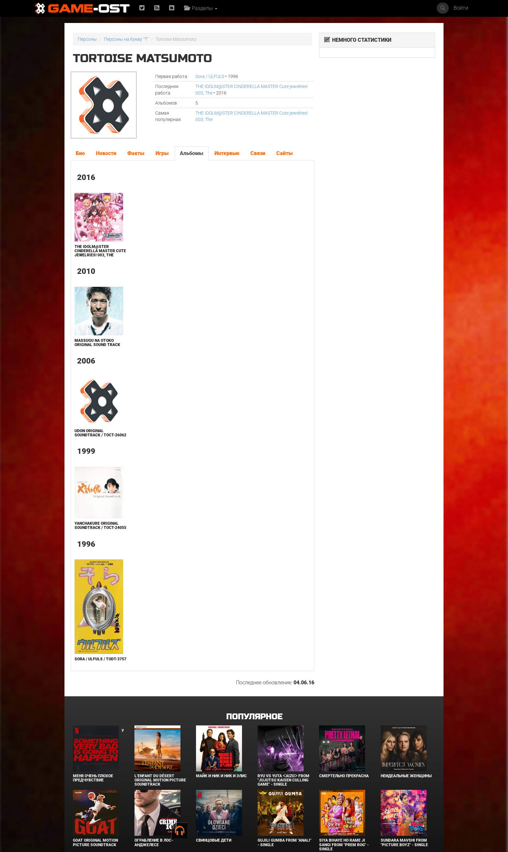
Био (80, 153)
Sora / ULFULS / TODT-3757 (100, 659)
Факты (135, 153)
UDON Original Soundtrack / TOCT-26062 (100, 433)
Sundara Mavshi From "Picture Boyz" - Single (404, 842)
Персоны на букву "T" (126, 39)
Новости (106, 153)
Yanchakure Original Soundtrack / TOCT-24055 (100, 525)
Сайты (284, 153)
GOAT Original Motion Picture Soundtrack (95, 842)
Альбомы (191, 153)
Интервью (226, 153)
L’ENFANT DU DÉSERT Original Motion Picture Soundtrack (160, 780)
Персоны (87, 39)
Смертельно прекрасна (344, 776)
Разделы (200, 8)
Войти (461, 8)
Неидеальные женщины (406, 776)
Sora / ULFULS (209, 76)
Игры (162, 153)
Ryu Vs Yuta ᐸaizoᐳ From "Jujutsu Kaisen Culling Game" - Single (283, 780)
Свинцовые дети (213, 840)
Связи (257, 153)
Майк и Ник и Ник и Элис (221, 776)
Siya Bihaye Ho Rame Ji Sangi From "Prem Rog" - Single (344, 844)
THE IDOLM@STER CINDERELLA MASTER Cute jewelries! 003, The (100, 250)
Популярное (254, 717)
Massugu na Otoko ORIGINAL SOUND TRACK (97, 342)
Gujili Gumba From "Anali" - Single (284, 842)
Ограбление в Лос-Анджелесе (153, 842)
